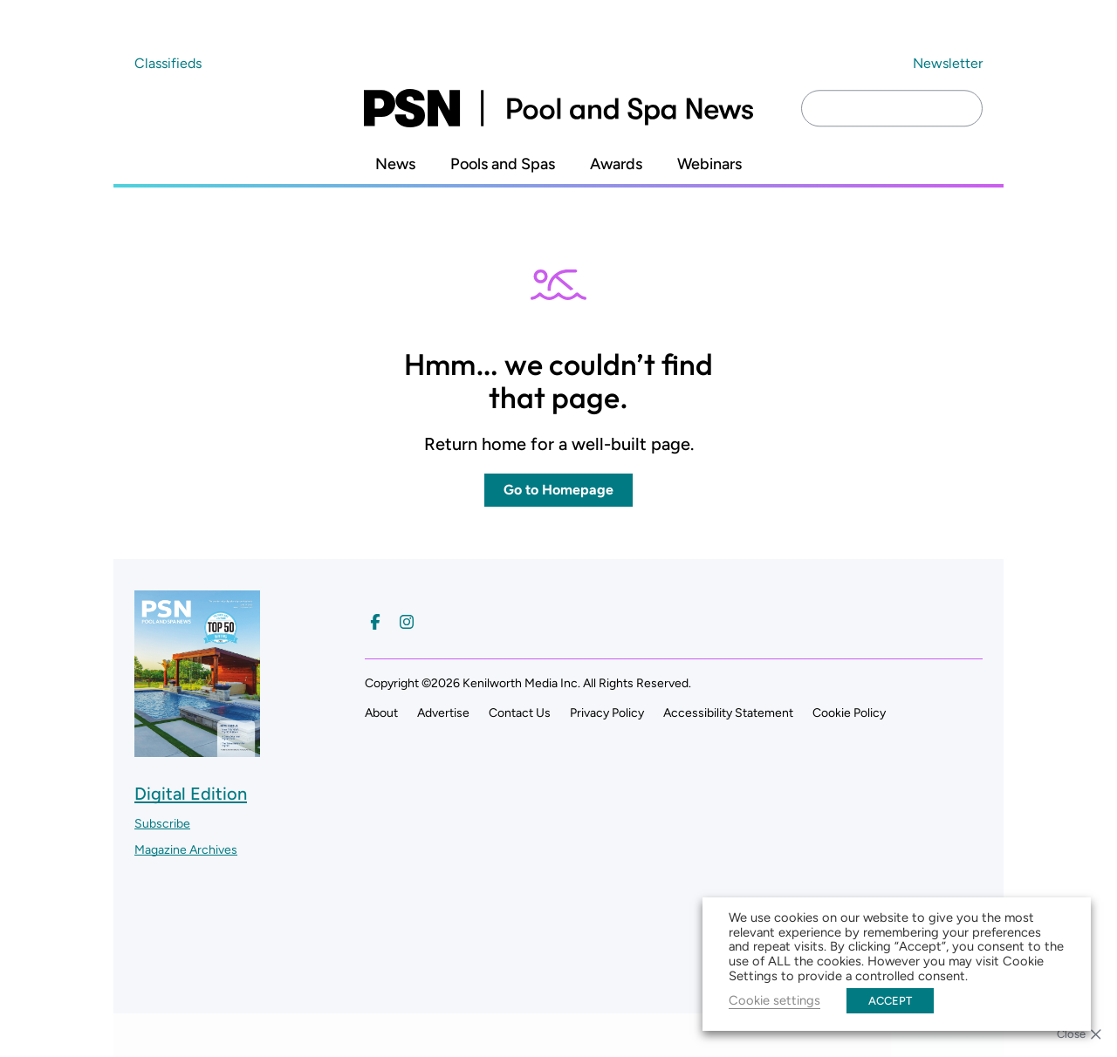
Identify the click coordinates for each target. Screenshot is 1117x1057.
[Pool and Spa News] (558, 108)
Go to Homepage (558, 489)
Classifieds (168, 63)
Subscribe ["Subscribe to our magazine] (162, 823)
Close (1071, 1033)
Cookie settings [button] (774, 1000)
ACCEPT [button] (890, 1000)
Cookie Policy (849, 713)
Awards (616, 164)
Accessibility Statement (728, 713)
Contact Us (520, 713)
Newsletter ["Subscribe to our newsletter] (948, 63)
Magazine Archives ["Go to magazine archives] (185, 849)
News (395, 164)
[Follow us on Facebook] (375, 621)
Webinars (709, 164)
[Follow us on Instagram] (406, 621)
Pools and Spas (502, 164)
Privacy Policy (607, 713)
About (381, 713)
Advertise (443, 713)
